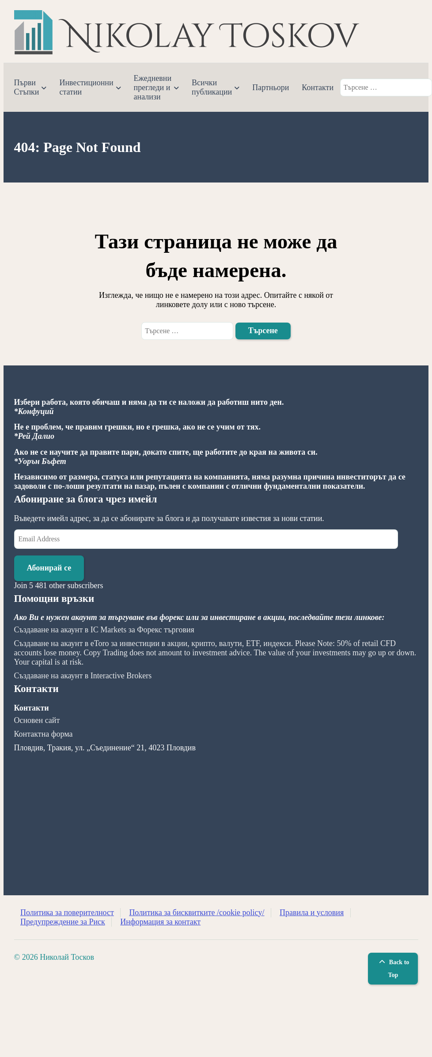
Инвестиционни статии (86, 87)
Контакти (317, 87)
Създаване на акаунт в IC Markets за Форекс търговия (104, 629)
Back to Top (393, 968)
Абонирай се (49, 567)
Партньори (270, 87)
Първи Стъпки (26, 87)
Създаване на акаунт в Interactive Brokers (83, 675)
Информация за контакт (160, 921)
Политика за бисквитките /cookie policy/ (196, 912)
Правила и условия (312, 912)
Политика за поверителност (67, 912)
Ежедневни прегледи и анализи (153, 87)
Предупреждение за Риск (62, 921)
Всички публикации (212, 87)
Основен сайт (37, 720)
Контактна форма (43, 734)
